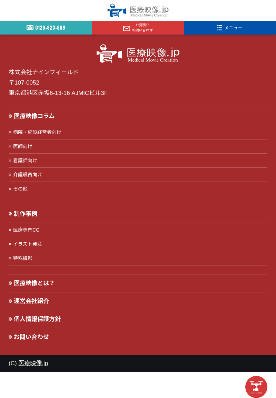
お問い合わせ (31, 337)
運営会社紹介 (31, 301)
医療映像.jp (33, 363)
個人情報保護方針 (37, 319)
